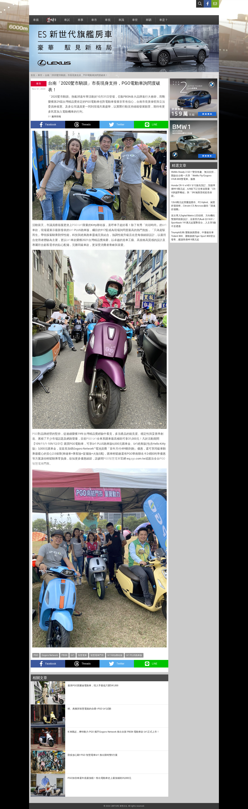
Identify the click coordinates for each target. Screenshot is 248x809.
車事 (80, 21)
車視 (108, 21)
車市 (94, 21)
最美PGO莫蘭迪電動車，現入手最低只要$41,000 (93, 685)
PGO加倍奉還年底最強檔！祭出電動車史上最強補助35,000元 (99, 778)
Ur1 (80, 225)
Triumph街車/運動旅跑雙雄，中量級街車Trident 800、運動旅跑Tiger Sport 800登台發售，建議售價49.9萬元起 (193, 236)
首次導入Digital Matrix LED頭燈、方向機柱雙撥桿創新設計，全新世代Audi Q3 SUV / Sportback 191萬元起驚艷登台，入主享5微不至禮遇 (193, 221)
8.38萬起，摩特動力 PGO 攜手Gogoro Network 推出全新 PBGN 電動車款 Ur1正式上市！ (113, 731)
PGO (75, 225)
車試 (67, 21)
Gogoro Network (50, 655)
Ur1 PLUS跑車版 (134, 655)
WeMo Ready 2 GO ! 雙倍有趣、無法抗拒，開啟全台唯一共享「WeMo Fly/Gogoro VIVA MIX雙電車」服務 (193, 175)
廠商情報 (56, 116)
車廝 (36, 21)
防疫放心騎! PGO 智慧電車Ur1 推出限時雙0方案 (93, 755)
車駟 (148, 21)
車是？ (163, 21)
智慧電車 (114, 458)
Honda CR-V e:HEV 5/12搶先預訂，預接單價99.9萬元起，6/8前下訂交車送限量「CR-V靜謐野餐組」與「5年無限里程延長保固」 (193, 191)
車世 (135, 21)
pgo (132, 458)
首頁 (33, 75)
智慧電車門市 (97, 655)
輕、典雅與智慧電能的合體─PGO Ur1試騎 (89, 708)
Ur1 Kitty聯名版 (114, 655)
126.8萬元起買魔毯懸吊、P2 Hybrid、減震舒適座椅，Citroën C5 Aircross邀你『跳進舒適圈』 (193, 206)
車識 (121, 21)
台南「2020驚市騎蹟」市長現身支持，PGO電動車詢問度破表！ (76, 75)
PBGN (64, 655)
